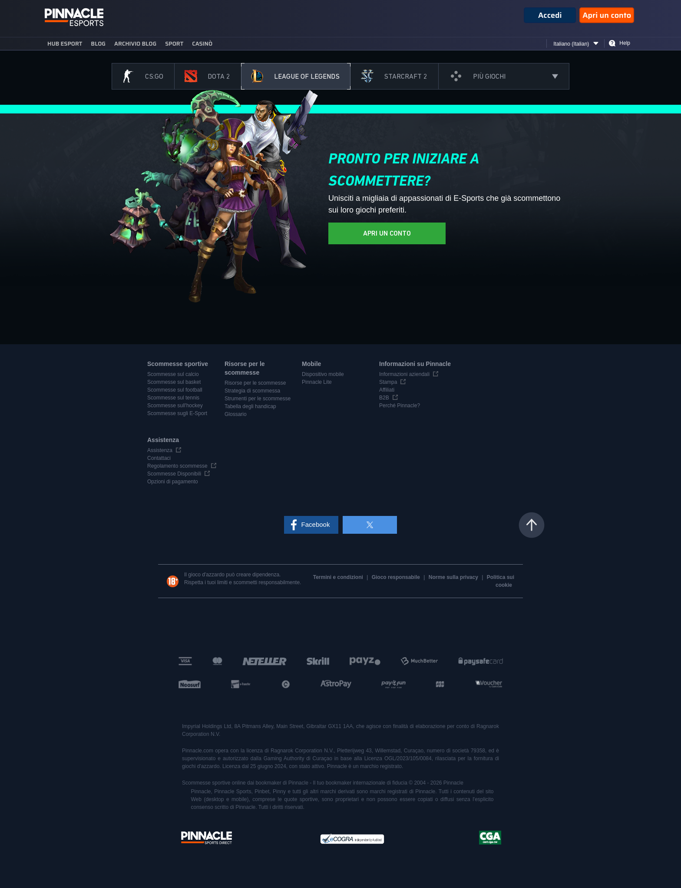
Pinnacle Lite (317, 382)
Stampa (388, 382)
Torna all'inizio (532, 525)
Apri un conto (606, 15)
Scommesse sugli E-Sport (177, 413)
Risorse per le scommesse (255, 383)
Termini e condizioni (338, 577)
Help (624, 43)
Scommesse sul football (174, 390)
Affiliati (386, 390)
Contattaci (159, 458)
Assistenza (159, 450)
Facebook (315, 524)
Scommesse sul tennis (173, 398)
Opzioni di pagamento (172, 482)
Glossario (236, 414)
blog (98, 43)
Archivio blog (135, 43)
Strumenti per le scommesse (258, 399)
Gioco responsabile (397, 577)
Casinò (202, 43)
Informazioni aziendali (404, 374)
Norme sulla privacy (454, 577)
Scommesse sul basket (174, 382)
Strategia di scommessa (252, 391)
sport (174, 43)
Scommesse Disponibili (174, 474)
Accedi (550, 15)
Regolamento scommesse (177, 466)
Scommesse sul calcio (173, 374)
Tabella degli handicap (250, 406)
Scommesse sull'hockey (175, 405)
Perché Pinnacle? (399, 405)
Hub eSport (64, 43)
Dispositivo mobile (323, 374)
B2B (384, 398)
